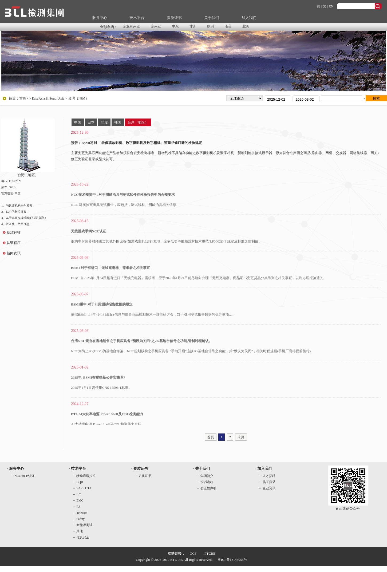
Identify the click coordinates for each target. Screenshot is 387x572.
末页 (241, 437)
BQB (79, 482)
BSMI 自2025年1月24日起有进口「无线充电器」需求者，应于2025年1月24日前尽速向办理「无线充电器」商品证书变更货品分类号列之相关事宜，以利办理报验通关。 (199, 289)
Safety (80, 519)
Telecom (81, 513)
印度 (104, 122)
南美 (228, 26)
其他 (79, 531)
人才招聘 (269, 476)
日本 (91, 122)
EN (331, 6)
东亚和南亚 (131, 26)
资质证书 (174, 18)
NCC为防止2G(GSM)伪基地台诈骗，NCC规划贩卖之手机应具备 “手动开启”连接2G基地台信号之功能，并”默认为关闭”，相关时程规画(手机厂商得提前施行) (191, 362)
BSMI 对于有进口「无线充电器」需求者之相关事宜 (110, 279)
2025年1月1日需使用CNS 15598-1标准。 (101, 399)
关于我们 (211, 18)
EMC (79, 500)
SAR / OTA (83, 488)
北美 (245, 26)
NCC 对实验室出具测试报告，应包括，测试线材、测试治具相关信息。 (125, 216)
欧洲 (210, 26)
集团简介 (206, 476)
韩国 (117, 122)
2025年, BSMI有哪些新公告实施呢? (98, 388)
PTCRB (209, 553)
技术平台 (136, 18)
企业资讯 (269, 488)
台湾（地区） (138, 122)
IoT (78, 494)
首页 (22, 98)
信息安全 (82, 537)
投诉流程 (206, 482)
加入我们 (249, 18)
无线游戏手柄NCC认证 (88, 242)
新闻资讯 (14, 253)
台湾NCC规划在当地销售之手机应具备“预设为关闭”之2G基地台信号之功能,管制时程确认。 (141, 352)
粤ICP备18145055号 (232, 560)
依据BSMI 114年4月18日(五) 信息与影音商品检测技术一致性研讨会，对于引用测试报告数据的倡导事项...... (152, 326)
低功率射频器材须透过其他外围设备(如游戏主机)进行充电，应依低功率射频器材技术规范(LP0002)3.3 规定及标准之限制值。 (166, 252)
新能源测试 (84, 525)
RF (78, 506)
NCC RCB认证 (24, 476)
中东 (175, 26)
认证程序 (14, 243)
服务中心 (99, 18)
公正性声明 (208, 488)
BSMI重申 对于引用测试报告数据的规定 (102, 315)
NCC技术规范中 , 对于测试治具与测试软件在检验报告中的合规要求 (123, 206)
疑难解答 (14, 232)
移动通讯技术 (86, 476)
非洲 (192, 26)
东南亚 (156, 26)
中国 (77, 122)
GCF (193, 553)
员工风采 (269, 482)
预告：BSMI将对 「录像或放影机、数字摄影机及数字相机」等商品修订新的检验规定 (136, 144)
